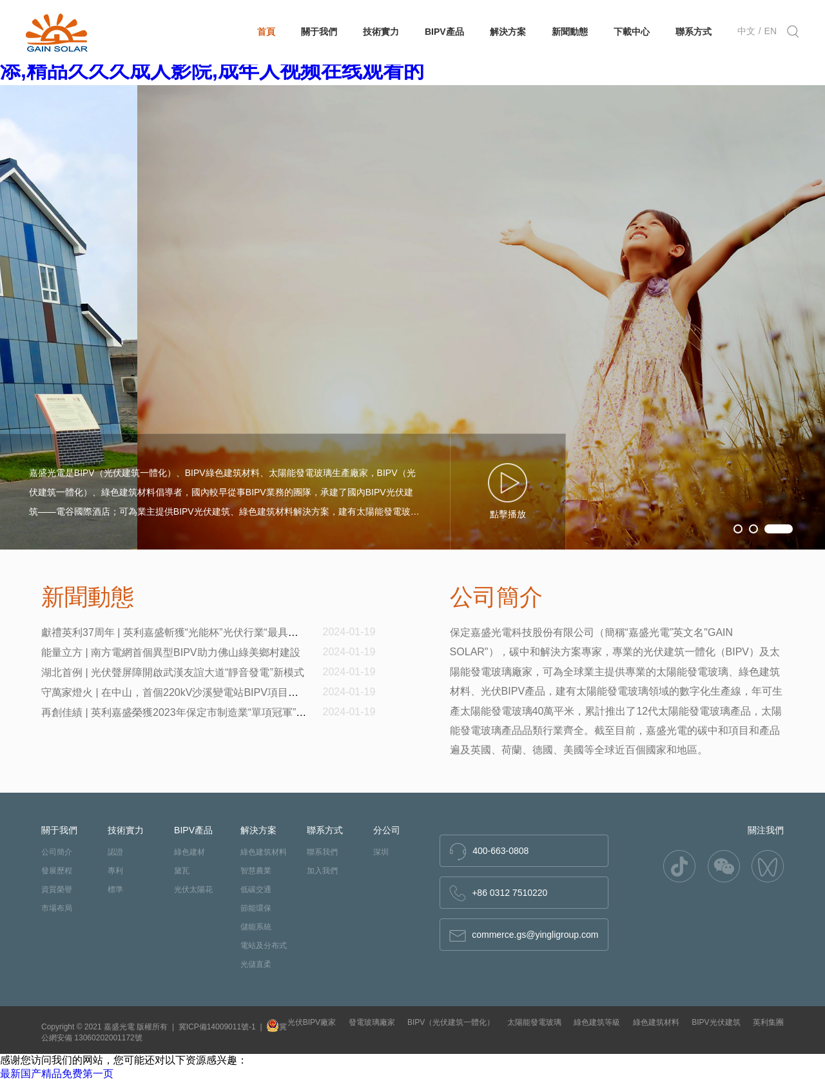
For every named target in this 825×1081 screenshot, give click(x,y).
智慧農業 (255, 870)
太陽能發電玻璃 (534, 1022)
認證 (115, 852)
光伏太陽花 (193, 889)
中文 (746, 31)
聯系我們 (322, 852)
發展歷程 (56, 870)
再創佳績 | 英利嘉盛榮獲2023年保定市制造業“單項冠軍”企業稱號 (189, 712)
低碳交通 (255, 889)
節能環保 (255, 908)
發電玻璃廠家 (372, 1022)
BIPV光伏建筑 (716, 1022)
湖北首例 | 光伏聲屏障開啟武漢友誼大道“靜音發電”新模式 (172, 672)
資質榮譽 (56, 889)
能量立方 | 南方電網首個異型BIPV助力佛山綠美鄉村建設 (170, 652)
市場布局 (56, 908)
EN (770, 31)
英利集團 (768, 1022)
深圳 (381, 852)
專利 (115, 870)
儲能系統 (255, 926)
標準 (115, 889)
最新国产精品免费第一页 (56, 1073)
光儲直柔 (255, 964)
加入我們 (322, 870)
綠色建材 (189, 852)
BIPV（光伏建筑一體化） (450, 1022)
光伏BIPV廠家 (311, 1022)
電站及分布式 (263, 945)
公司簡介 (56, 852)
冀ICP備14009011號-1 (217, 1026)
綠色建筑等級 (597, 1022)
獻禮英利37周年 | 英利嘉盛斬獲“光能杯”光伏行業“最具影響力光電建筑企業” (212, 632)
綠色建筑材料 (263, 852)
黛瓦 (181, 870)
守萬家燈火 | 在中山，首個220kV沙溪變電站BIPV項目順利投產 (185, 692)
